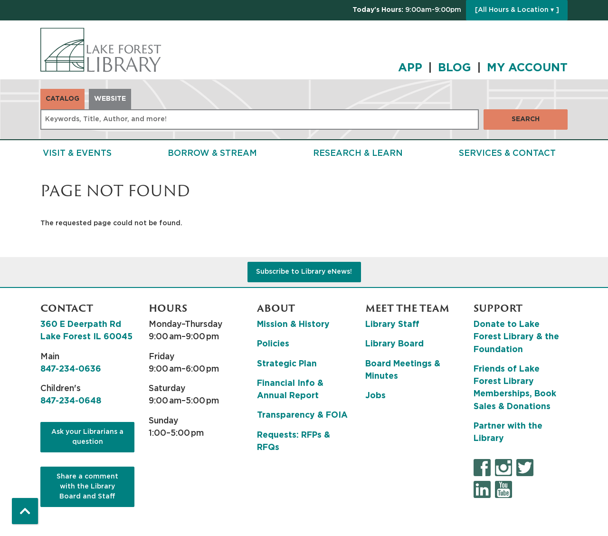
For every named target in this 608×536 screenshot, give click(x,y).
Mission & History (293, 324)
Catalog (62, 99)
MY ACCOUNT (527, 68)
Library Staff (392, 324)
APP (410, 68)
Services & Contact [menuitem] (507, 153)
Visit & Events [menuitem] (77, 153)
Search (526, 119)
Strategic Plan (287, 364)
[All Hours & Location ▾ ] (517, 10)
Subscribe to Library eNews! (304, 271)
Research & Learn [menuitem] (358, 153)
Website (110, 99)
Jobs (375, 396)
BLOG (454, 68)
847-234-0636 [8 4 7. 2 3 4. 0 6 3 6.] (70, 369)
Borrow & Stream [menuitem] (212, 153)
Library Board (394, 344)
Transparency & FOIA (302, 415)
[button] (406, 10)
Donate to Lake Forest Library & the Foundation (516, 337)
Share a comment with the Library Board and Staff (87, 486)
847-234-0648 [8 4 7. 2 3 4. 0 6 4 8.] (70, 401)
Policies (273, 344)
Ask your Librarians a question (87, 437)
